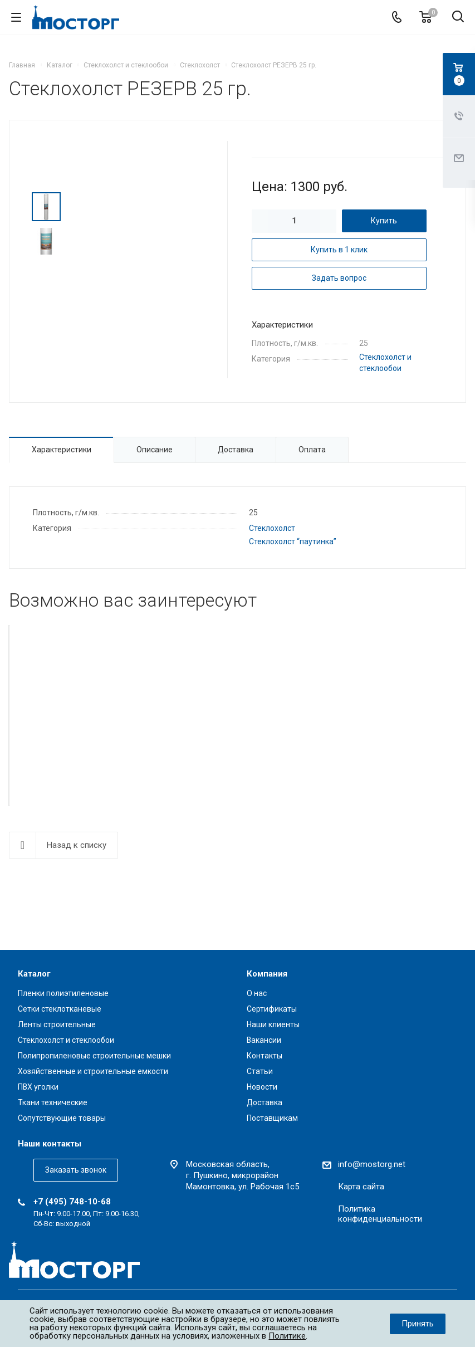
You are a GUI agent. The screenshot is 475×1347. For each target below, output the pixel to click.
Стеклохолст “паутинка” (292, 541)
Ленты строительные (57, 1024)
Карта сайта (361, 1187)
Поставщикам (272, 1118)
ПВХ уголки (38, 1086)
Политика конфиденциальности (380, 1214)
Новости (262, 1086)
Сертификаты (272, 1008)
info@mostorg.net (371, 1164)
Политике (287, 1336)
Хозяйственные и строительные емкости (93, 1071)
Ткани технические (52, 1102)
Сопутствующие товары (62, 1118)
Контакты (264, 1055)
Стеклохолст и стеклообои (66, 1040)
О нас (257, 993)
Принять (417, 1324)
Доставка (264, 1102)
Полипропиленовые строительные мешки (94, 1055)
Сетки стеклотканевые (59, 1008)
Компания (267, 974)
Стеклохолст (272, 528)
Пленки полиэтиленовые (63, 993)
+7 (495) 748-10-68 (72, 1202)
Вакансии (264, 1040)
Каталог (34, 974)
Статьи (260, 1071)
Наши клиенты (273, 1024)
